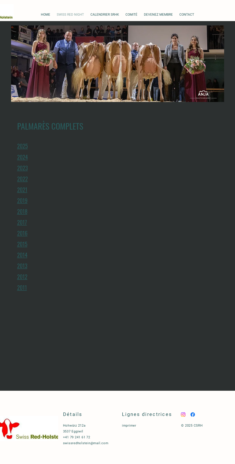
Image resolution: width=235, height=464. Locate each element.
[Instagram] (183, 414)
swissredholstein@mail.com (85, 443)
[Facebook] (193, 414)
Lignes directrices (147, 414)
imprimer (129, 425)
